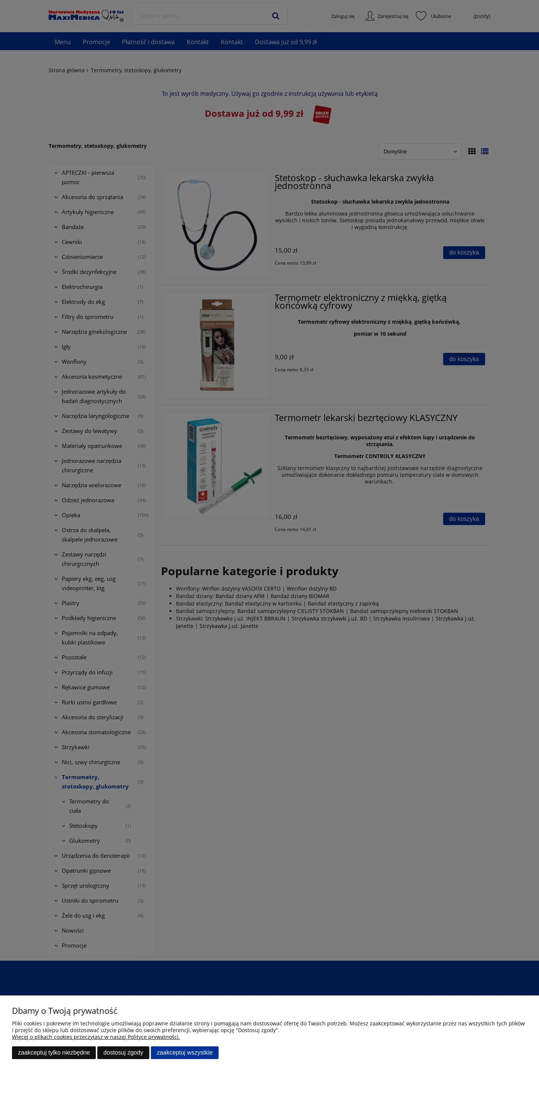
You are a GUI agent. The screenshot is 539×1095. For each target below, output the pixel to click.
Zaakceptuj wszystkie (185, 1052)
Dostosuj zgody (123, 1052)
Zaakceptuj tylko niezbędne (54, 1052)
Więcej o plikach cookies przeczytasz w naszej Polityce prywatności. (96, 1036)
